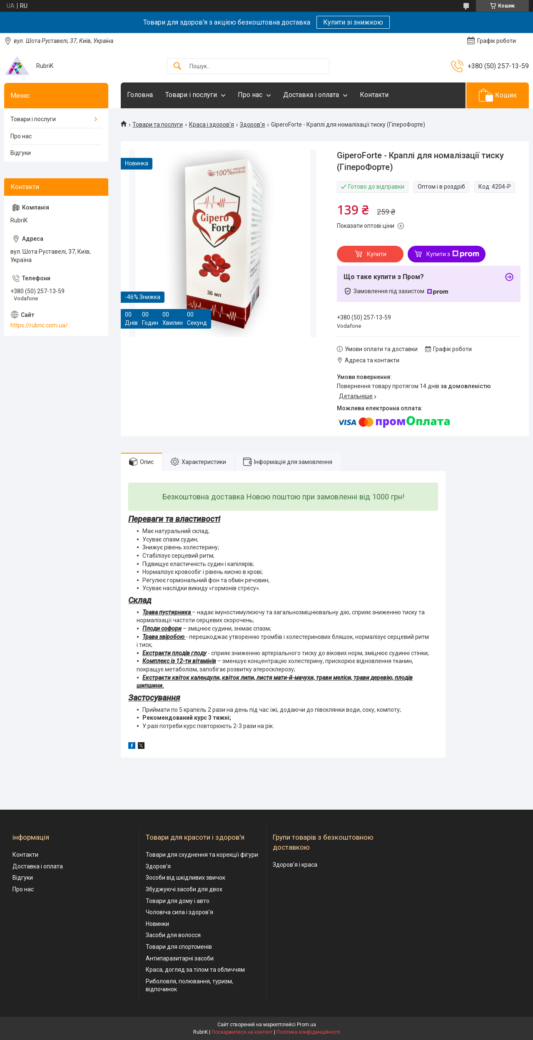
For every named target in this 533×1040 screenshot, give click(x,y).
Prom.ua (306, 1025)
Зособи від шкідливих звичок (185, 877)
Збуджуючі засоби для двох (184, 889)
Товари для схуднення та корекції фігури (202, 854)
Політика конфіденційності (308, 1032)
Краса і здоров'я (211, 124)
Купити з (452, 254)
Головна (140, 95)
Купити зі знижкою (353, 22)
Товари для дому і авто (177, 901)
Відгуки (20, 153)
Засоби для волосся (173, 935)
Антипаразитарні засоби (180, 958)
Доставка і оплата (311, 95)
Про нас (250, 95)
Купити (376, 254)
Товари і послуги (191, 95)
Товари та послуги (157, 124)
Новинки (157, 923)
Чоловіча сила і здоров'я (179, 912)
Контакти (374, 95)
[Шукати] (177, 66)
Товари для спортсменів (179, 946)
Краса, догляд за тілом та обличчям (195, 969)
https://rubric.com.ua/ (39, 325)
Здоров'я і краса (295, 864)
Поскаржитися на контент (242, 1032)
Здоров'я (252, 124)
